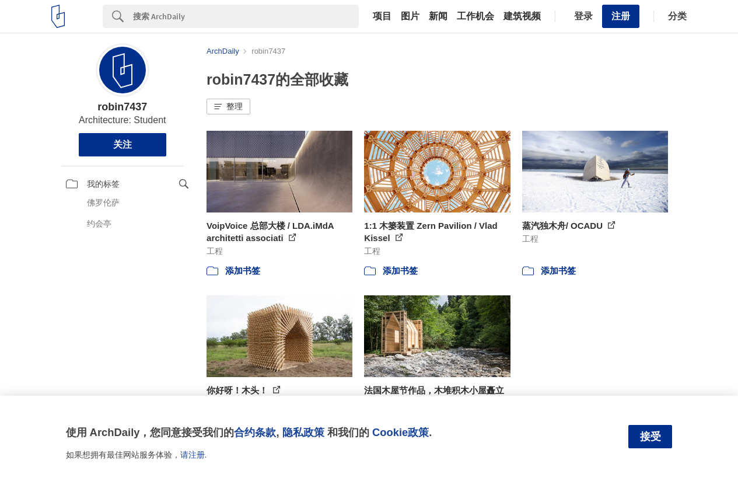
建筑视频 (522, 16)
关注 (122, 144)
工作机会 (475, 16)
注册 (620, 16)
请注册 (192, 454)
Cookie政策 (400, 432)
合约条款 (255, 432)
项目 (382, 16)
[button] (228, 107)
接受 (650, 436)
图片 (410, 16)
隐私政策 (303, 432)
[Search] (246, 16)
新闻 (438, 16)
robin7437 (122, 107)
